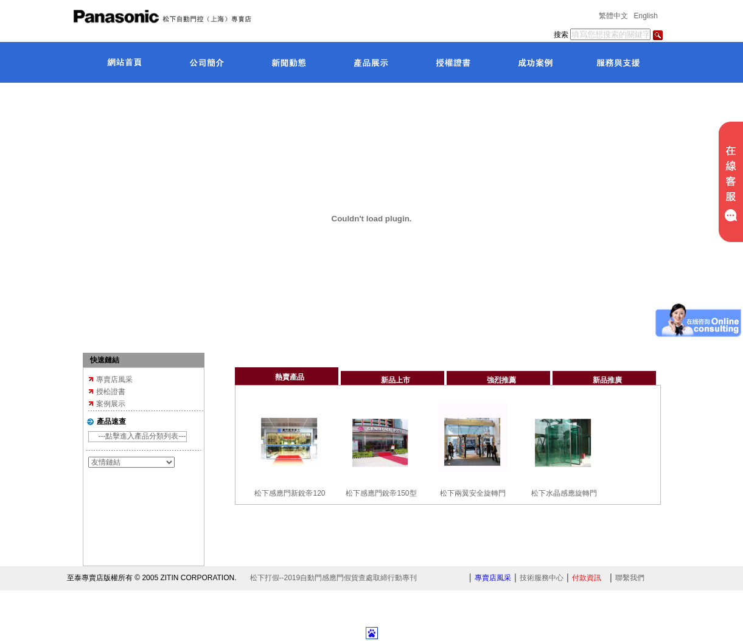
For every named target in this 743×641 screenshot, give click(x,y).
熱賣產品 (289, 377)
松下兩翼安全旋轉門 (473, 493)
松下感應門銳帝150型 (381, 493)
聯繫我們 (629, 577)
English (646, 16)
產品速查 (111, 421)
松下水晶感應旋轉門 (564, 493)
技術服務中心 (541, 577)
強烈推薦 (501, 380)
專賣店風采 (114, 379)
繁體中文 (613, 16)
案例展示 (110, 404)
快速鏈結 (104, 360)
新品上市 (395, 380)
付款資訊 (586, 577)
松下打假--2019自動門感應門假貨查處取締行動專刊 (333, 577)
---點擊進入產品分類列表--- (142, 436)
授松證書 (110, 391)
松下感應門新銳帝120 (289, 493)
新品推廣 (607, 380)
